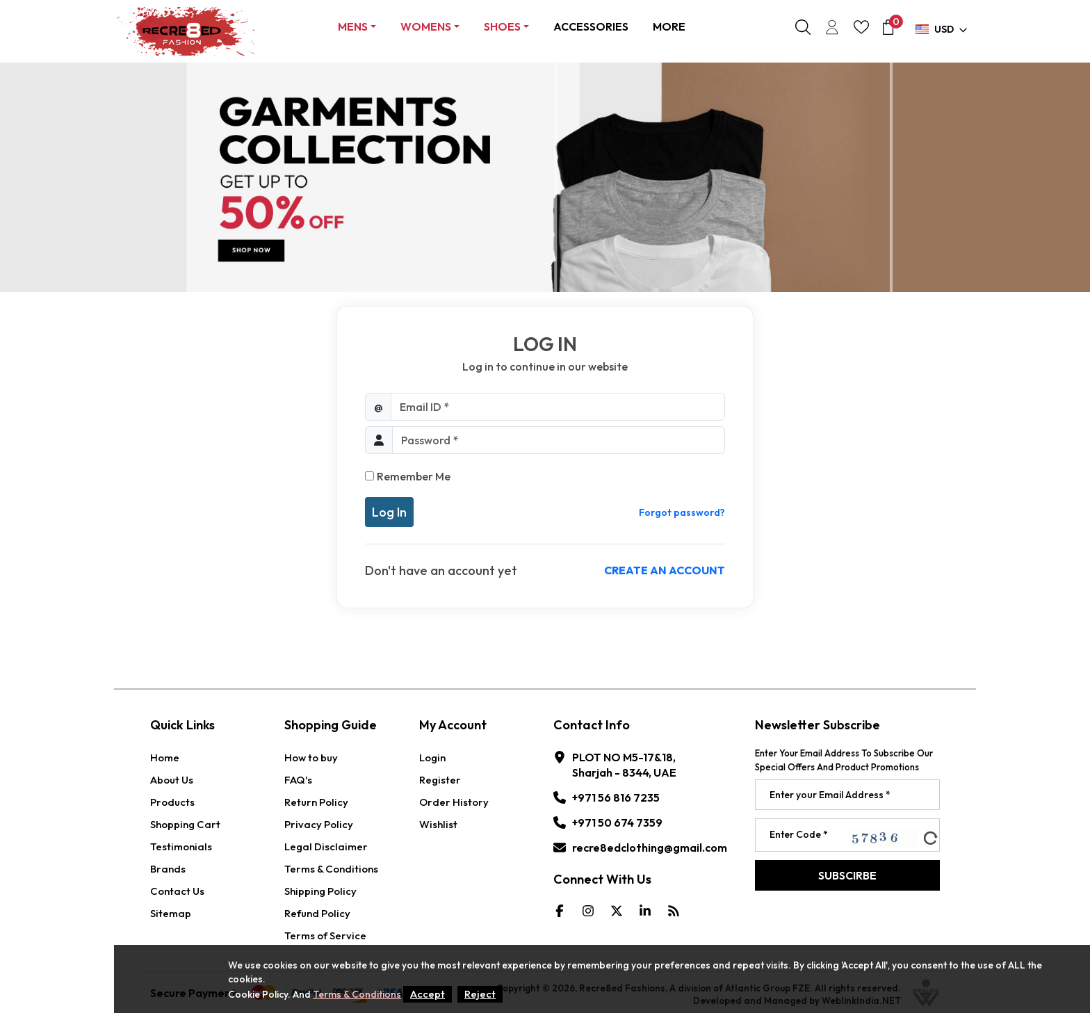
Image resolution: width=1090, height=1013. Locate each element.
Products (172, 802)
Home (164, 757)
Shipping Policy (320, 891)
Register (440, 779)
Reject (480, 993)
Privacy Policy (318, 824)
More (669, 26)
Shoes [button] (502, 26)
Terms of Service (325, 935)
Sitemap (170, 913)
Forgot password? (682, 512)
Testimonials (181, 846)
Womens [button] (425, 26)
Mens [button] (353, 26)
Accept (427, 993)
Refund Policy (317, 913)
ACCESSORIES (590, 26)
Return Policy (316, 802)
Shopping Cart (185, 824)
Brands (168, 868)
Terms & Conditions (331, 868)
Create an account (664, 570)
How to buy (311, 757)
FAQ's (298, 779)
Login (432, 757)
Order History (454, 802)
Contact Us (177, 891)
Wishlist (438, 824)
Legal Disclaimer (326, 846)
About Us (171, 779)
